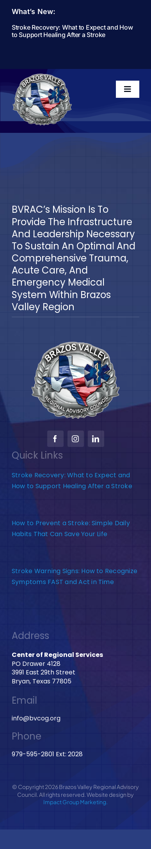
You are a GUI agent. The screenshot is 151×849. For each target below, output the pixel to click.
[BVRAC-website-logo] (42, 75)
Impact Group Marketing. (75, 801)
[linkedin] (96, 439)
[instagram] (76, 439)
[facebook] (55, 439)
